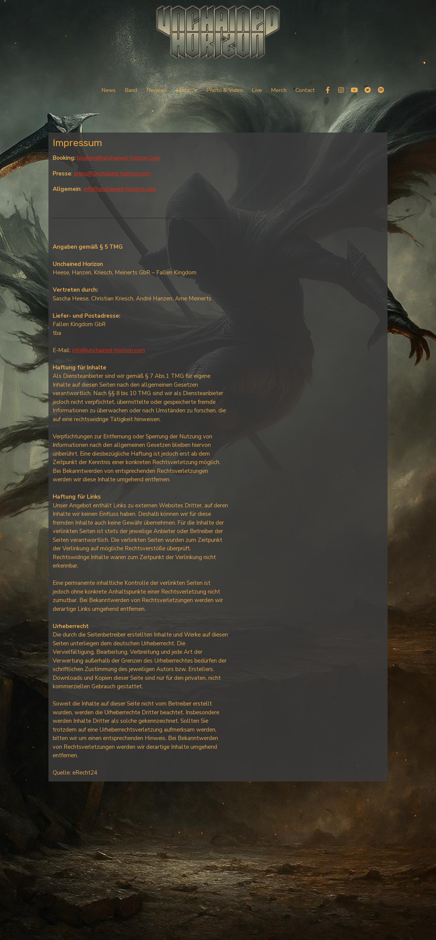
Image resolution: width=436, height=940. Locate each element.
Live (257, 90)
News (108, 90)
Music (183, 90)
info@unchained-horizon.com (119, 189)
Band (131, 90)
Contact (305, 90)
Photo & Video (224, 90)
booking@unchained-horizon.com (118, 158)
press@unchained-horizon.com (112, 174)
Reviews (157, 90)
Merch (278, 90)
